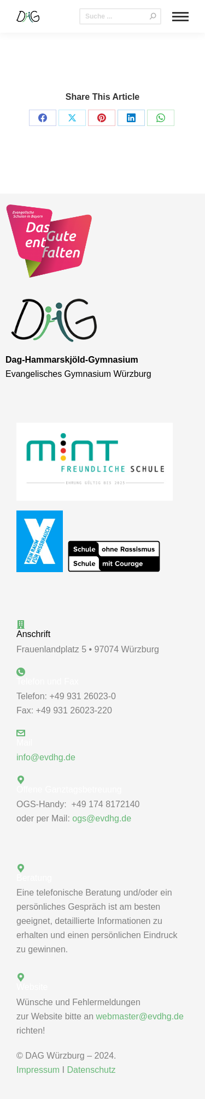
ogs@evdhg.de (101, 818)
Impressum (38, 1069)
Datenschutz (91, 1069)
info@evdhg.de (45, 757)
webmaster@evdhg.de (140, 1016)
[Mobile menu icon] (180, 16)
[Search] (120, 16)
